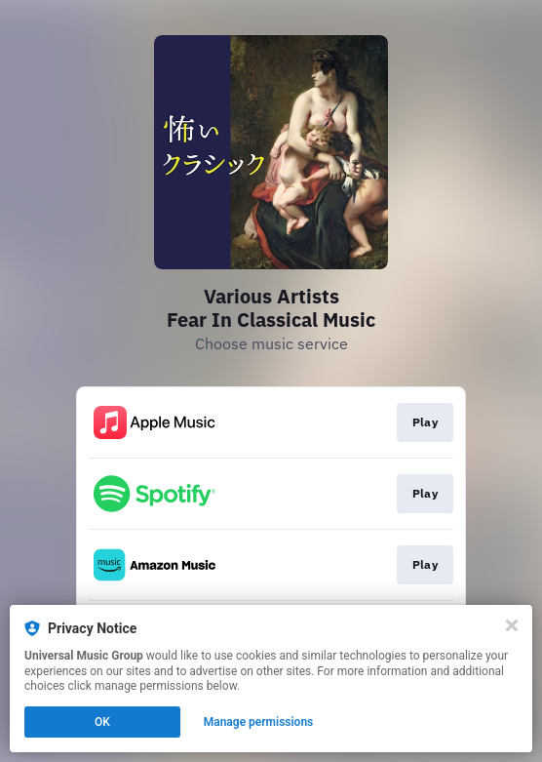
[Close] (511, 625)
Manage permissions (259, 722)
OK (102, 722)
